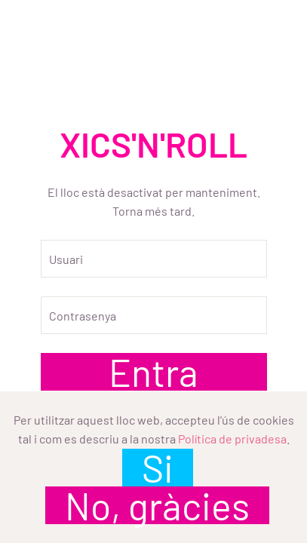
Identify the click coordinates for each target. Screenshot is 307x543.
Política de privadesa (232, 438)
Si (157, 467)
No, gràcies (157, 505)
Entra (153, 372)
